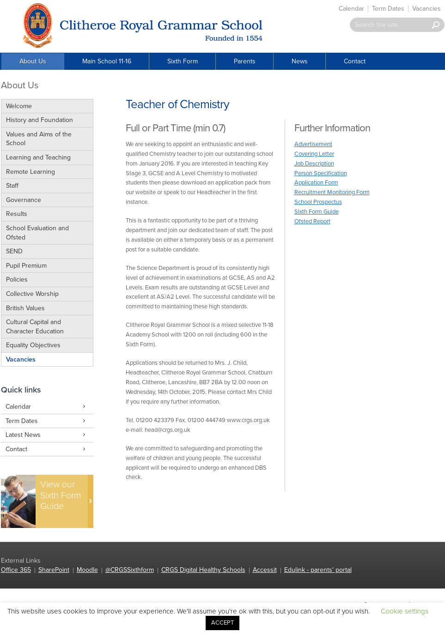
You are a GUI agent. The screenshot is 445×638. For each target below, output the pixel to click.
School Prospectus (318, 202)
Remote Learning (30, 172)
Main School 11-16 (106, 61)
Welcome (19, 106)
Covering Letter (314, 154)
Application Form (316, 182)
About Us (32, 61)
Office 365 (16, 570)
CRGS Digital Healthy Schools (203, 570)
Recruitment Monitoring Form (332, 192)
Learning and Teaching (38, 157)
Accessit (265, 570)
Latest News (47, 435)
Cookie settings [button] (404, 611)
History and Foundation (39, 120)
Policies (17, 279)
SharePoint (53, 570)
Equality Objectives (33, 345)
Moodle (87, 570)
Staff (12, 186)
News (300, 61)
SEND (14, 251)
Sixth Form (182, 61)
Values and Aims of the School (39, 138)
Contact (355, 61)
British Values (25, 308)
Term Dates (388, 8)
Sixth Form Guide (316, 211)
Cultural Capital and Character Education (35, 326)
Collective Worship (32, 294)
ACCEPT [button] (222, 622)
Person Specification (320, 173)
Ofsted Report (312, 221)
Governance (23, 200)
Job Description (314, 163)
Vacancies (426, 8)
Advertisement (313, 144)
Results (16, 214)
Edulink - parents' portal (318, 570)
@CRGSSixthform (129, 570)
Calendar (351, 8)
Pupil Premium (26, 266)
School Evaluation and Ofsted (37, 232)
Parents (245, 61)
